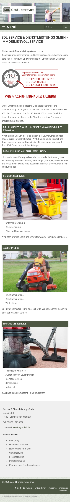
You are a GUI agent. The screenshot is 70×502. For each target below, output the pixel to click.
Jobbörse (53, 488)
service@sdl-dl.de (21, 427)
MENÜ (9, 27)
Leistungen (27, 488)
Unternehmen (40, 488)
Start (19, 488)
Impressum (63, 488)
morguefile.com (17, 496)
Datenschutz (63, 491)
